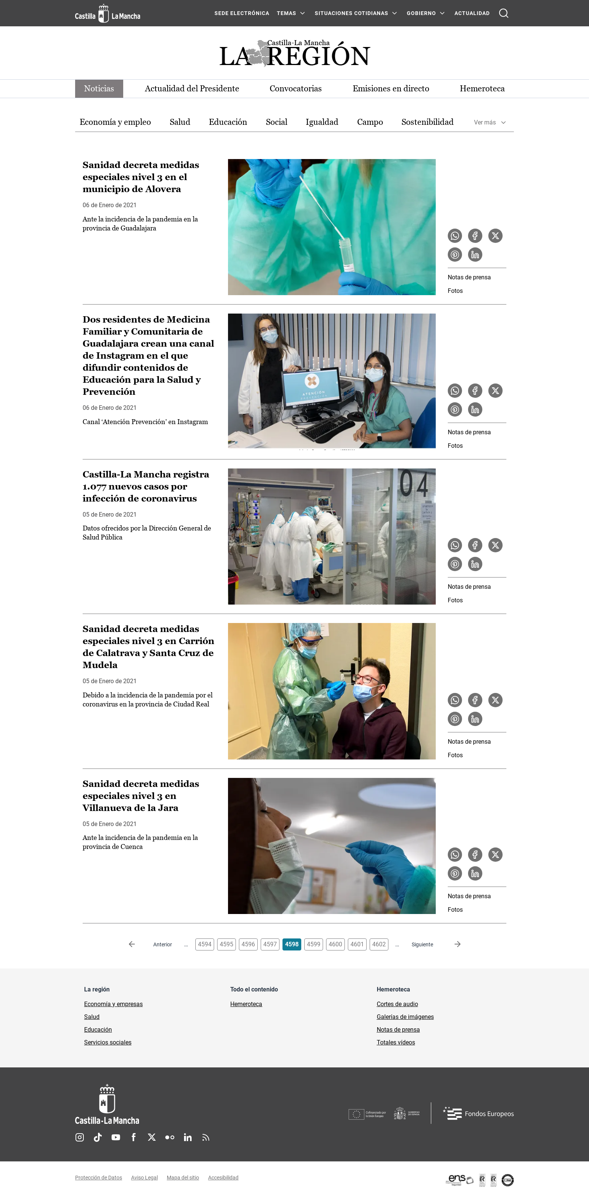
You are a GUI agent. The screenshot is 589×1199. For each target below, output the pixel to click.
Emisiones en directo (391, 88)
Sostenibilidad (428, 122)
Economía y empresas (113, 1004)
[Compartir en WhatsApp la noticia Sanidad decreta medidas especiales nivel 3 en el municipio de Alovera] (455, 236)
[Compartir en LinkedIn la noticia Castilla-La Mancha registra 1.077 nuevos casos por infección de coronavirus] (475, 564)
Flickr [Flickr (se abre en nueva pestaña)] (170, 1137)
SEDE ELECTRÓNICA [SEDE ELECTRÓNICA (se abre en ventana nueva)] (241, 13)
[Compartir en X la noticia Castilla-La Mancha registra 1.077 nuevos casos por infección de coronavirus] (495, 545)
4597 (270, 944)
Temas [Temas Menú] (286, 13)
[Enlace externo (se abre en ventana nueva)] (479, 1180)
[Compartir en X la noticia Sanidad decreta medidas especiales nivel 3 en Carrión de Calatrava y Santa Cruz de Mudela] (495, 700)
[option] (115, 122)
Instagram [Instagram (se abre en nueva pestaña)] (80, 1137)
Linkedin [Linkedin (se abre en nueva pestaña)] (188, 1137)
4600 (335, 944)
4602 (379, 944)
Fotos (455, 290)
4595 (226, 944)
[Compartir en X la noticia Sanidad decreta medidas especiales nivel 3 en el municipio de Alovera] (495, 236)
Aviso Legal (144, 1178)
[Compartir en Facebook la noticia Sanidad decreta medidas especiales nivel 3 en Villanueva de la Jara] (475, 854)
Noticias (99, 88)
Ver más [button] (485, 122)
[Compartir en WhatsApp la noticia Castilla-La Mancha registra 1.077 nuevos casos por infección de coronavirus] (455, 545)
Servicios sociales (107, 1042)
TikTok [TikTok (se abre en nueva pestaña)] (98, 1137)
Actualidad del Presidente (192, 88)
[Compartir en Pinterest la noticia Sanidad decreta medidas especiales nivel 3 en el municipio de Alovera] (455, 254)
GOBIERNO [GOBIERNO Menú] (421, 13)
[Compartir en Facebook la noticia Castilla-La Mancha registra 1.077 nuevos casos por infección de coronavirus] (475, 545)
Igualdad (322, 122)
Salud (180, 122)
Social (276, 122)
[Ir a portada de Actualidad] (294, 55)
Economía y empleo (115, 122)
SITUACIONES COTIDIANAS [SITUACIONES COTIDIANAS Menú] (351, 13)
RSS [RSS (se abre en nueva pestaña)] (206, 1137)
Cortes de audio (397, 1004)
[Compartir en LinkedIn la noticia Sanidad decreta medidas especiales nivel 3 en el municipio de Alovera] (475, 254)
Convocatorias (296, 88)
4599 (313, 944)
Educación (228, 122)
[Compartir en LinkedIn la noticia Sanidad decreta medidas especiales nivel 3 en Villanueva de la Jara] (475, 873)
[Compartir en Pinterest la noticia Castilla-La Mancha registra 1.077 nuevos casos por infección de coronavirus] (455, 564)
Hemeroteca (482, 88)
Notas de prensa (469, 277)
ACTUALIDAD (472, 13)
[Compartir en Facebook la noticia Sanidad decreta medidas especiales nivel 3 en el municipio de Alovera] (475, 236)
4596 (248, 944)
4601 (357, 944)
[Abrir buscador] (504, 13)
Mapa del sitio (183, 1178)
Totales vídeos (396, 1042)
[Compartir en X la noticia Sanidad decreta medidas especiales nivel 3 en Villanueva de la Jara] (495, 854)
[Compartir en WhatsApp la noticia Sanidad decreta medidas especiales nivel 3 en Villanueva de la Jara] (455, 854)
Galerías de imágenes (405, 1016)
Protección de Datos (98, 1178)
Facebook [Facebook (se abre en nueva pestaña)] (134, 1137)
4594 (204, 944)
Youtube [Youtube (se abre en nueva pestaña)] (116, 1137)
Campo (370, 122)
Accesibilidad (223, 1178)
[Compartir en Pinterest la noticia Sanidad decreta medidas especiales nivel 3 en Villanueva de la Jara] (455, 873)
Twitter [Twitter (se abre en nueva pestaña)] (152, 1137)
